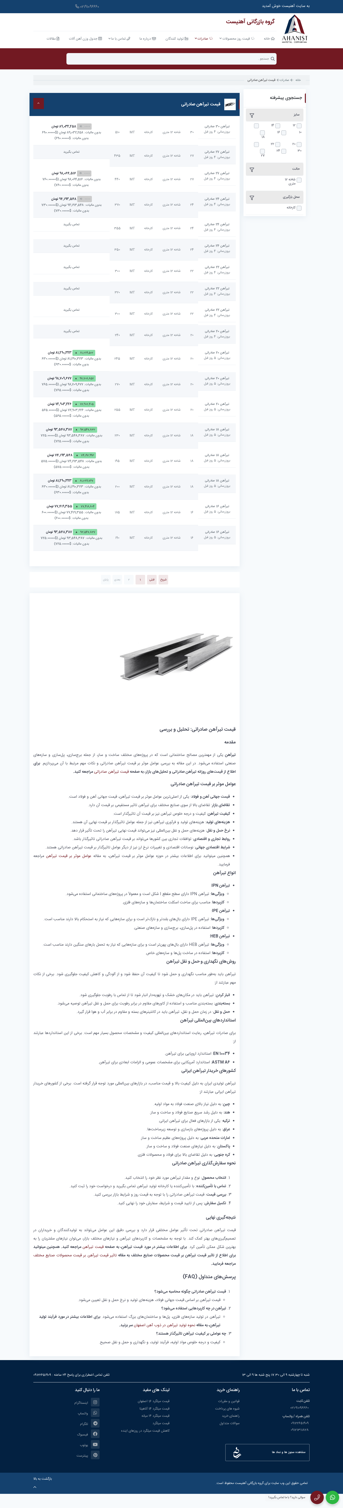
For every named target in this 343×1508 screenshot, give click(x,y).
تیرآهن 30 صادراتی (217, 126)
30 (300, 151)
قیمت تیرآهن (93, 1247)
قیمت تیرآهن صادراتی (111, 772)
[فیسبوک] (66, 1433)
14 (272, 125)
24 (278, 151)
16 (278, 132)
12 (294, 125)
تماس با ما (301, 1390)
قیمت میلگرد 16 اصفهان (154, 1401)
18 (263, 137)
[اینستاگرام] (66, 1402)
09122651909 (42, 1375)
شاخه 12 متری (290, 182)
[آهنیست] (293, 29)
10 (300, 132)
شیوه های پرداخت (227, 1409)
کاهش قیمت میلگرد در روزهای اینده (145, 1431)
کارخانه (291, 208)
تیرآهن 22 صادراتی (217, 267)
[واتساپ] (66, 1412)
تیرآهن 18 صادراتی (217, 429)
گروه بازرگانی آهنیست (250, 22)
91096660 (88, 7)
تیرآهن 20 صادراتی (217, 331)
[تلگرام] (66, 1423)
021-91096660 (299, 1408)
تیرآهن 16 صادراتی (217, 506)
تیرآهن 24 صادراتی (217, 199)
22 (272, 144)
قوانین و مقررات (229, 1401)
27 (263, 156)
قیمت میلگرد (161, 1423)
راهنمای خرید (231, 1416)
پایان (106, 579)
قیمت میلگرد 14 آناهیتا (155, 1409)
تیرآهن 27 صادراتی (217, 152)
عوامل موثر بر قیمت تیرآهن (68, 856)
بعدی (117, 579)
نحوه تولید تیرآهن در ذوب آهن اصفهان (164, 1325)
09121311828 (300, 1430)
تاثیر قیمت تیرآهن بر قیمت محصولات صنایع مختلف (75, 1255)
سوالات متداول (229, 1423)
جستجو (273, 59)
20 (294, 144)
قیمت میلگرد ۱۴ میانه (156, 1416)
